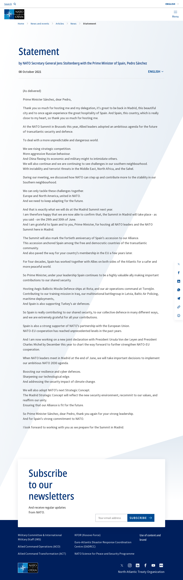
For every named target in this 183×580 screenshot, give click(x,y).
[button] (172, 4)
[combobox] (172, 4)
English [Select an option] (154, 71)
